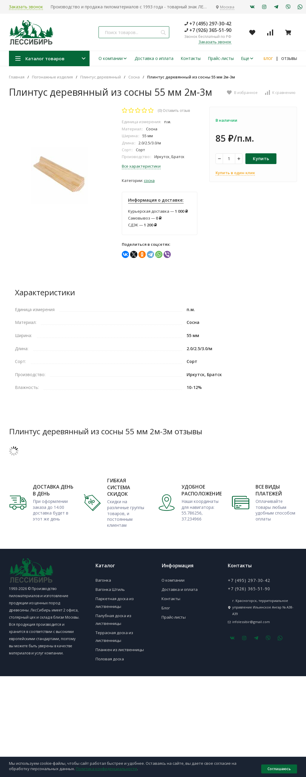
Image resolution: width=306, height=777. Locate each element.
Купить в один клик (235, 172)
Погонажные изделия (52, 77)
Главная (16, 77)
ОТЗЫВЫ (289, 58)
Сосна (134, 77)
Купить (261, 158)
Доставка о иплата (154, 58)
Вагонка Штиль (110, 589)
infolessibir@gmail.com (251, 622)
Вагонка (103, 580)
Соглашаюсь (279, 768)
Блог (166, 608)
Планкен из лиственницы (120, 649)
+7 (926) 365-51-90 (207, 30)
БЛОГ (268, 58)
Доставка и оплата (180, 589)
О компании (113, 58)
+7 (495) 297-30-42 (207, 23)
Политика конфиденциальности (106, 768)
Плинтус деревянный (100, 77)
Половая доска (110, 659)
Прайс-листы (221, 58)
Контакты (191, 58)
